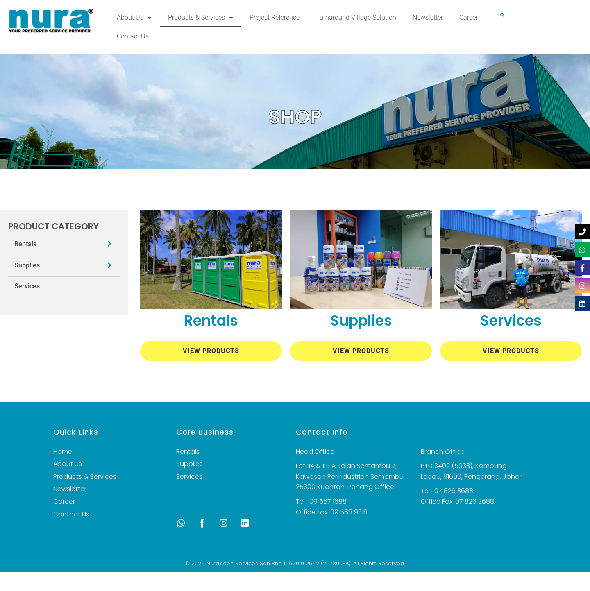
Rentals (25, 244)
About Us (134, 17)
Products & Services (200, 17)
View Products (211, 351)
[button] (502, 15)
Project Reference (275, 17)
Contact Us (133, 36)
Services (27, 286)
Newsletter (428, 17)
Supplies (27, 265)
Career (468, 17)
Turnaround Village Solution (356, 17)
